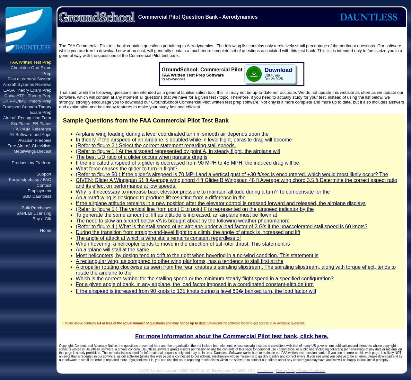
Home (45, 230)
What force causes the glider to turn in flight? (127, 168)
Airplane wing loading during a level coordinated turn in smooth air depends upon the (172, 134)
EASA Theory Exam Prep (27, 90)
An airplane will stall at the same (112, 249)
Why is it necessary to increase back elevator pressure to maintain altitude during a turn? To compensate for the (203, 192)
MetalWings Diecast (32, 151)
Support (43, 174)
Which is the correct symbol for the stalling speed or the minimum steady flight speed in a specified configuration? (205, 278)
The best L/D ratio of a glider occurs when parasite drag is (141, 157)
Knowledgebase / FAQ (30, 179)
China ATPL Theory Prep (27, 95)
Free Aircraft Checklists (29, 145)
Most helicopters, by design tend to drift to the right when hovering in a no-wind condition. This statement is (197, 255)
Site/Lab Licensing (33, 213)
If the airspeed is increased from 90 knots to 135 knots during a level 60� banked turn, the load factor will (196, 291)
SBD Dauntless (36, 196)
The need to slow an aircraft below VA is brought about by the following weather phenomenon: (182, 220)
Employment (39, 190)
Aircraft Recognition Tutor (27, 117)
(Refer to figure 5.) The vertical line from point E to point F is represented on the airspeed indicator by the (195, 209)
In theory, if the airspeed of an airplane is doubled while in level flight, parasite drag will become (184, 139)
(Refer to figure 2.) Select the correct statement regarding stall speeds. (156, 145)
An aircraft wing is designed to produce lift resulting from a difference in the (161, 197)
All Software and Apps (30, 134)
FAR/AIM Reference (32, 129)
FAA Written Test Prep (30, 62)
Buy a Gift (41, 218)
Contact (44, 185)
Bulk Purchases (36, 207)
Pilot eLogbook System (29, 79)
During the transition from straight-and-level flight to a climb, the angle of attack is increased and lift (188, 232)
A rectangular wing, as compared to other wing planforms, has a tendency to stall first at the (180, 261)
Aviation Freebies (34, 140)
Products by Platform (31, 162)
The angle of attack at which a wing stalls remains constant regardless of (158, 238)
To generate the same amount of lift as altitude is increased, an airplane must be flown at (176, 215)
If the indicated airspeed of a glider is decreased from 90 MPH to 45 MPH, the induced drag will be (187, 163)
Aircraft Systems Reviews (27, 84)
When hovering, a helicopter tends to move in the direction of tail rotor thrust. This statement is (183, 244)
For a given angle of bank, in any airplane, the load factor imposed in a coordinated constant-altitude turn (195, 284)
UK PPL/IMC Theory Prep (27, 101)
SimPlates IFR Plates (31, 123)
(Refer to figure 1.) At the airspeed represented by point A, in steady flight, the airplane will (178, 151)
